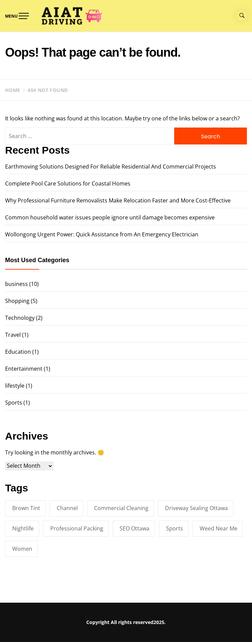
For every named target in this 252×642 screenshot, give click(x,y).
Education (18, 351)
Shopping (17, 301)
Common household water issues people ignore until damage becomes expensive (110, 217)
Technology (20, 318)
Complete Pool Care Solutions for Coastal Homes (67, 183)
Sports (13, 402)
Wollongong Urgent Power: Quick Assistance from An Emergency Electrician (101, 234)
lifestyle (14, 385)
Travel (13, 334)
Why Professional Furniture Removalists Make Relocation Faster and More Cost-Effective (118, 200)
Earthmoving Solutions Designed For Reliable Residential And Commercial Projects (110, 166)
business (16, 284)
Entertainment (23, 368)
